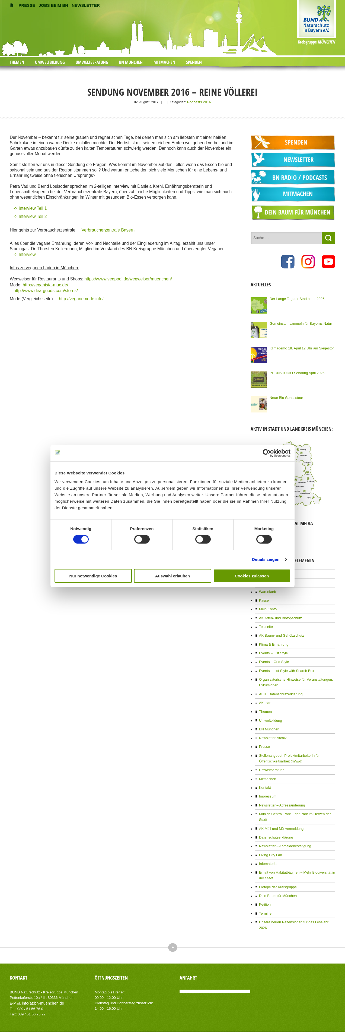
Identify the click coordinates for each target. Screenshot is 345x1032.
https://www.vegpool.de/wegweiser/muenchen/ (127, 278)
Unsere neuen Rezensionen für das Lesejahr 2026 (295, 901)
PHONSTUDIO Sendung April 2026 (295, 372)
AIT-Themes (53, 1013)
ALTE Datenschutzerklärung (279, 688)
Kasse (263, 598)
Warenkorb (267, 590)
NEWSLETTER (86, 5)
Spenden (194, 62)
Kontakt (264, 778)
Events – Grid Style (273, 657)
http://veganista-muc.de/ (44, 284)
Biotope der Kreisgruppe (276, 867)
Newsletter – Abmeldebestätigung (283, 828)
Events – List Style (272, 649)
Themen (17, 62)
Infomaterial (267, 845)
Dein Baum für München (276, 876)
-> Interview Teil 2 (30, 216)
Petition (264, 884)
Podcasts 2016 (199, 102)
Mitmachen (164, 62)
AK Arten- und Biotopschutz (279, 615)
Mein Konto (267, 607)
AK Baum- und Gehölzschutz (280, 632)
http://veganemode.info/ (81, 297)
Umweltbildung (50, 62)
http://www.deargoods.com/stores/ (45, 289)
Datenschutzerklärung (275, 820)
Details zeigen (265, 559)
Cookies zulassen (252, 575)
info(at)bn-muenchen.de (41, 976)
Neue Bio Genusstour (285, 396)
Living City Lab (269, 837)
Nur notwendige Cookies (93, 575)
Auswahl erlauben (172, 575)
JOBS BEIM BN (53, 5)
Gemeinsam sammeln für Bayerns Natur (299, 322)
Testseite (265, 624)
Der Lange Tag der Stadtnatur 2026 (295, 297)
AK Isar (264, 696)
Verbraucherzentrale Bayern (108, 229)
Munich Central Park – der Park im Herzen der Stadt (296, 803)
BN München (131, 62)
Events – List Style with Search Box (284, 666)
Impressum (267, 786)
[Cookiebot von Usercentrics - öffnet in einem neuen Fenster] (266, 453)
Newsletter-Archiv (272, 730)
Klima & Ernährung (272, 640)
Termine (265, 893)
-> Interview (25, 254)
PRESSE (27, 5)
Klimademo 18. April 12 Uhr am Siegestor (299, 347)
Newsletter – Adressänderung (280, 794)
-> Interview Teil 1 (30, 207)
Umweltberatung (92, 62)
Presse (264, 738)
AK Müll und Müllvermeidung (280, 811)
